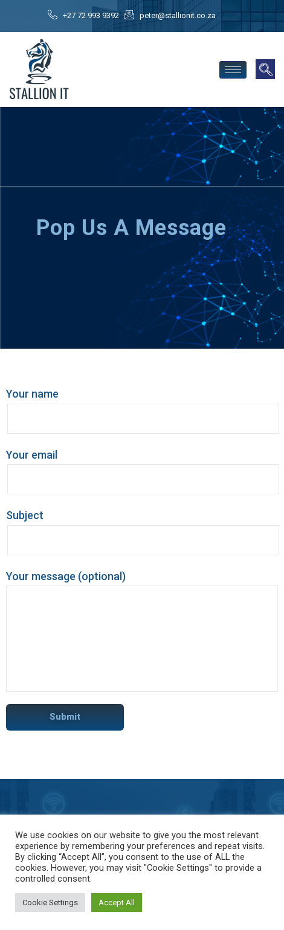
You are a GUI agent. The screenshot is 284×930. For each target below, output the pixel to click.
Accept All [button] (116, 902)
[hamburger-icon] (233, 70)
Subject (142, 532)
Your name (142, 410)
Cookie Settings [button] (50, 902)
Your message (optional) (142, 631)
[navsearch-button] (265, 69)
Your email (142, 471)
